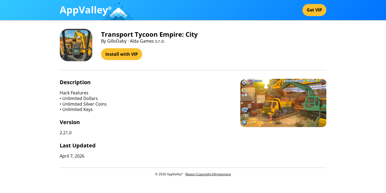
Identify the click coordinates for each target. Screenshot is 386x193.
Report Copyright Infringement (208, 174)
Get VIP (314, 10)
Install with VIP (121, 54)
